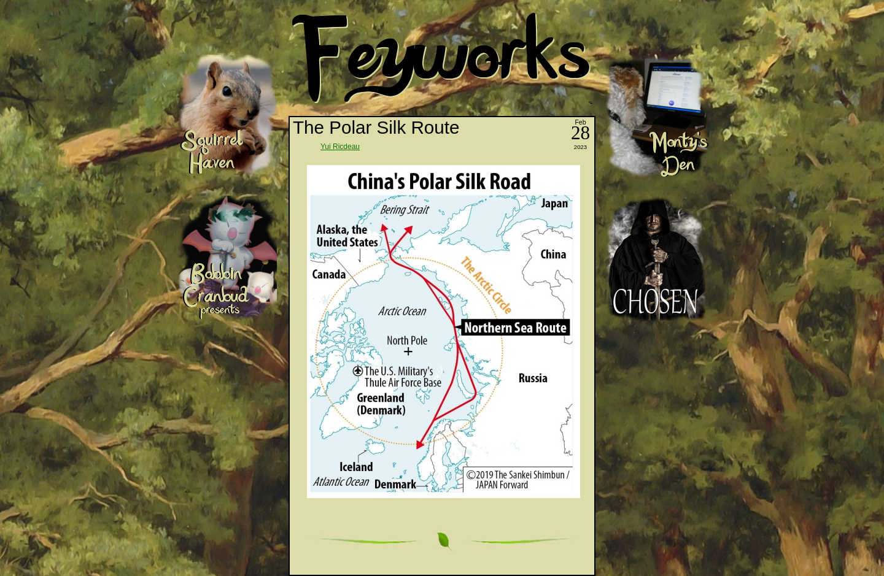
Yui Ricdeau (340, 146)
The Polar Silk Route (376, 127)
